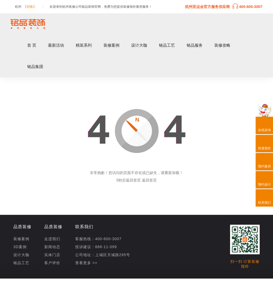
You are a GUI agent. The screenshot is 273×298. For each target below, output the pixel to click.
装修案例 (111, 45)
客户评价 (52, 263)
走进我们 (52, 239)
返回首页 (149, 180)
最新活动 (56, 45)
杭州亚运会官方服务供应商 (223, 6)
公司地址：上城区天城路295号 (102, 255)
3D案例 (20, 247)
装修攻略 (222, 45)
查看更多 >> (86, 263)
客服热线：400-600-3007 (98, 239)
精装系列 (84, 45)
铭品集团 (35, 66)
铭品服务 (195, 45)
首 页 (31, 45)
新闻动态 (52, 247)
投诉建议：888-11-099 (96, 247)
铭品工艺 (167, 45)
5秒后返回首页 (128, 180)
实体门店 (52, 255)
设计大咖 (139, 45)
